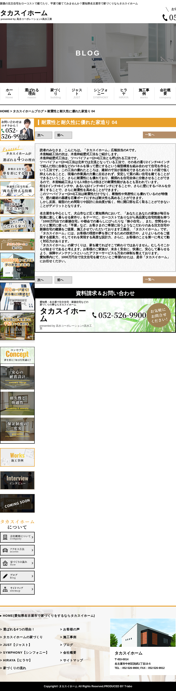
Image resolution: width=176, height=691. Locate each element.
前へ (60, 135)
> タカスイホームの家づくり (21, 637)
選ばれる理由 (32, 93)
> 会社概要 (68, 652)
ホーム (9, 93)
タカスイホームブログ (28, 111)
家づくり (55, 93)
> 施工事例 (68, 637)
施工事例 (144, 93)
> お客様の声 (70, 629)
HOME (4, 111)
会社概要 (165, 93)
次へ (40, 135)
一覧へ (149, 134)
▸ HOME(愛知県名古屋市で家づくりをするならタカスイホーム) (47, 615)
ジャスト (77, 93)
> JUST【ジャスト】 (16, 645)
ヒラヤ (124, 93)
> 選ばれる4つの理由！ (17, 629)
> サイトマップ (71, 660)
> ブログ (66, 645)
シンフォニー (100, 93)
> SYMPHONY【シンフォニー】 (24, 652)
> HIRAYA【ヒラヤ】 (16, 660)
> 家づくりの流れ (13, 668)
